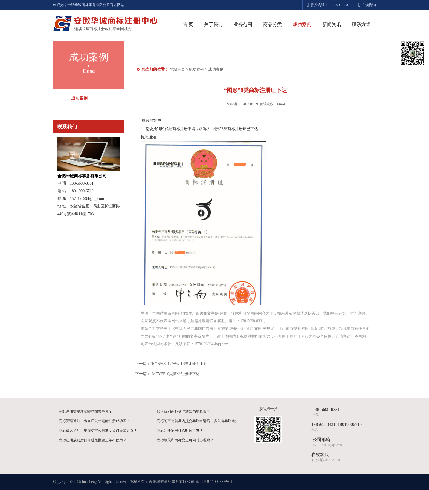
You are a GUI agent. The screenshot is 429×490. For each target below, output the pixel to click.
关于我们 (213, 24)
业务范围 (243, 24)
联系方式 (361, 24)
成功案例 (302, 24)
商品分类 (272, 24)
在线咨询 (367, 5)
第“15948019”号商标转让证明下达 (178, 364)
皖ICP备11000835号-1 (214, 482)
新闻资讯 (331, 24)
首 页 (188, 24)
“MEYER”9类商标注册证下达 (175, 374)
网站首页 (177, 69)
